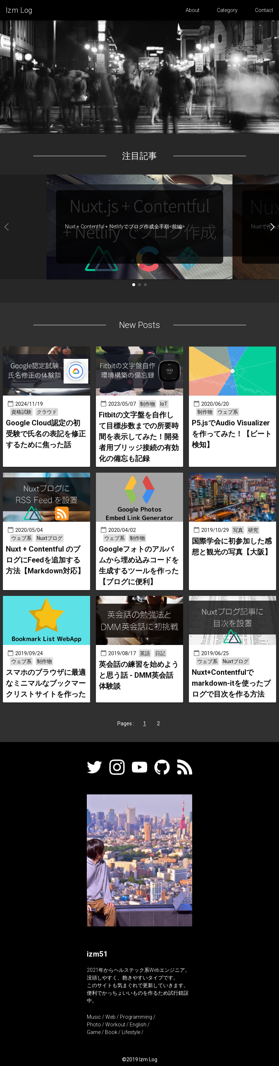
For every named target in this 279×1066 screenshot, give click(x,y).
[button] (255, 227)
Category (227, 10)
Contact (264, 10)
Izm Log (19, 10)
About (192, 10)
